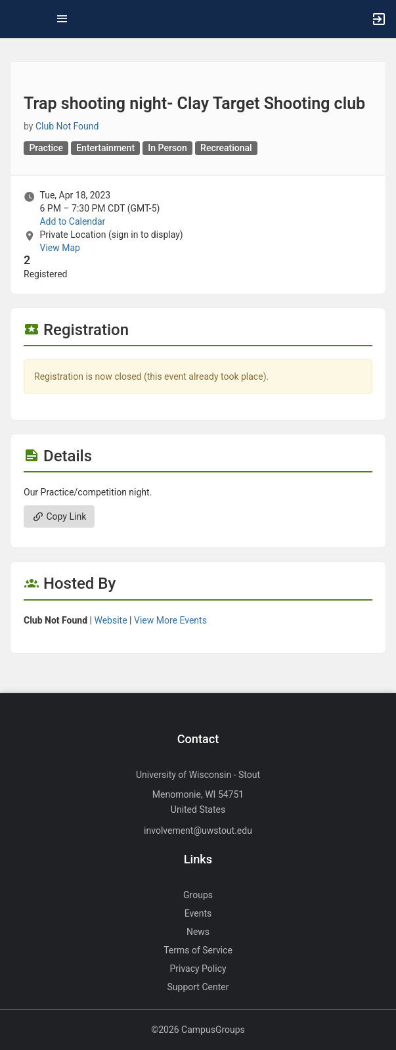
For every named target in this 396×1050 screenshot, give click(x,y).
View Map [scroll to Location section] (59, 247)
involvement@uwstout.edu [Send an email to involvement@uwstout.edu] (198, 830)
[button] (16, 19)
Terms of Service (198, 950)
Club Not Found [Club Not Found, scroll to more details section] (67, 126)
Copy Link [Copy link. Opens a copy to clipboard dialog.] (59, 516)
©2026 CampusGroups (198, 1029)
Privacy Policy (197, 968)
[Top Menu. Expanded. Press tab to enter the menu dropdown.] (62, 19)
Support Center (198, 987)
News (198, 931)
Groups (198, 895)
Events (198, 913)
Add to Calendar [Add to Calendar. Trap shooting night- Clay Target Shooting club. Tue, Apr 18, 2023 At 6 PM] (72, 221)
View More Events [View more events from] (170, 620)
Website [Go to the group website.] (110, 620)
